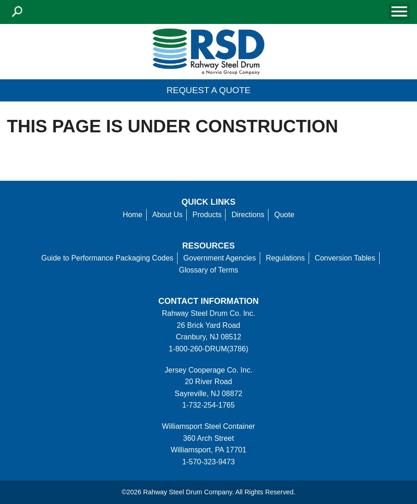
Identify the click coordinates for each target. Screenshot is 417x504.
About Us (167, 215)
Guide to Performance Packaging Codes (107, 258)
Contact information (208, 301)
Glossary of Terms (208, 270)
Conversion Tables (345, 258)
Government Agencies (219, 258)
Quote (284, 215)
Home (133, 215)
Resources (208, 245)
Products (206, 215)
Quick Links (209, 202)
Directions (248, 215)
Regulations (285, 258)
